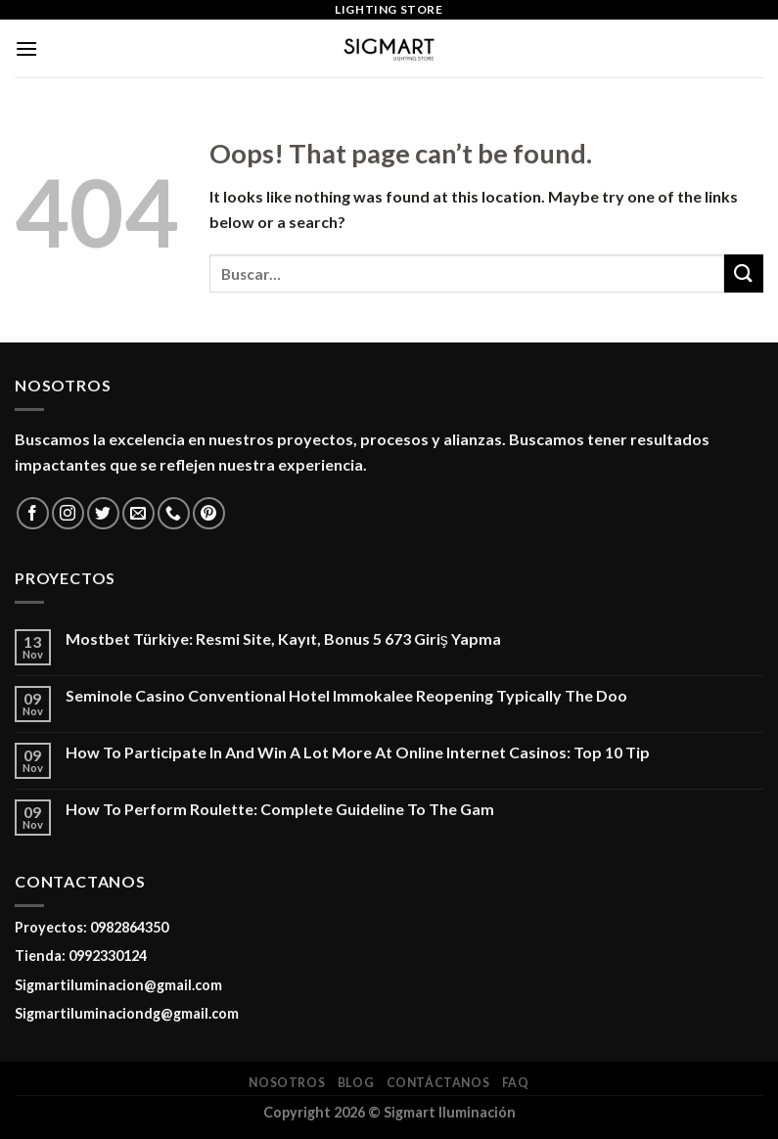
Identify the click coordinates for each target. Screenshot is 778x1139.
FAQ (515, 1082)
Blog (356, 1082)
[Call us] (174, 513)
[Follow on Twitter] (103, 513)
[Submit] (743, 273)
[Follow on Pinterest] (209, 513)
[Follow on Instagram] (68, 513)
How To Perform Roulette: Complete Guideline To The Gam (280, 808)
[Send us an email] (138, 513)
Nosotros (287, 1082)
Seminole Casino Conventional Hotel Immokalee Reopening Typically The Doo (346, 695)
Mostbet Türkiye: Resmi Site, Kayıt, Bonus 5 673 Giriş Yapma (283, 638)
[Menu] (26, 48)
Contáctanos (438, 1082)
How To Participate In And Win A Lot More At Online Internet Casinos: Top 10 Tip (358, 752)
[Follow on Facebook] (33, 513)
